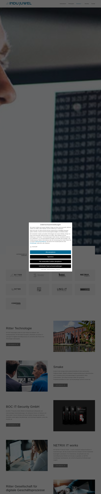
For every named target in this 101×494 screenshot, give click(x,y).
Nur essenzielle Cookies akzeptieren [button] (50, 261)
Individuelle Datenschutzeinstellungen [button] (50, 266)
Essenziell (33, 246)
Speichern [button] (50, 257)
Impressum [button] (58, 269)
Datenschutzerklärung (40, 241)
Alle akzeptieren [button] (50, 252)
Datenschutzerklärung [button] (51, 269)
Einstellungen (33, 243)
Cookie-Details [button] (43, 269)
